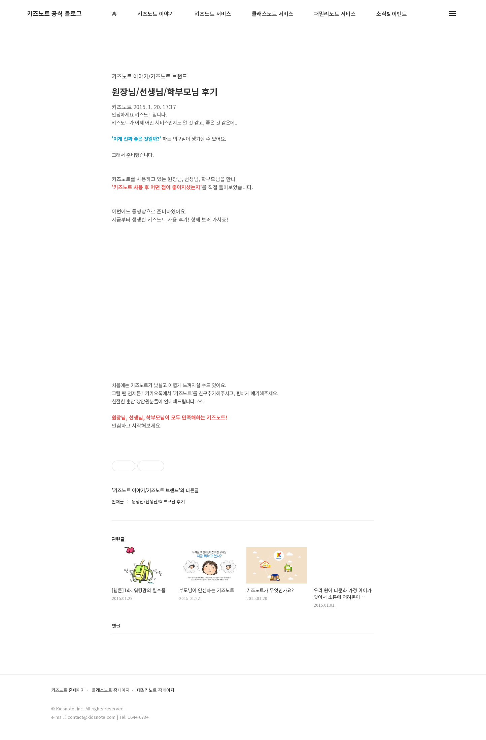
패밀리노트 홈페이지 (155, 690)
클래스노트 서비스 (272, 14)
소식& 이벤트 (391, 14)
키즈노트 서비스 (213, 14)
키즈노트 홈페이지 (68, 690)
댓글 (116, 625)
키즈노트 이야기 (155, 14)
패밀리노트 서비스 (335, 14)
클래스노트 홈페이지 (111, 690)
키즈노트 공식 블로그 (54, 13)
